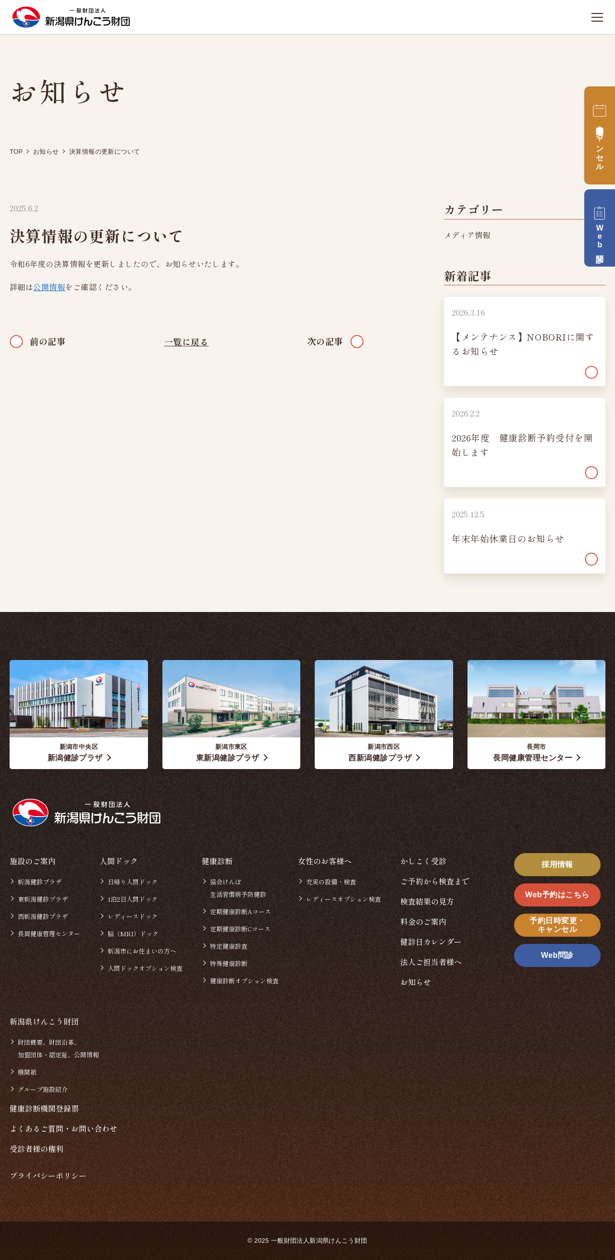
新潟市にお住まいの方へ (142, 950)
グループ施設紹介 (43, 1089)
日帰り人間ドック (133, 881)
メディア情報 (467, 235)
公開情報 (49, 287)
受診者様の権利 (36, 1148)
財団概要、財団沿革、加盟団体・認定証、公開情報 (58, 1048)
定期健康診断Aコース (240, 911)
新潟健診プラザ (40, 881)
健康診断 (217, 861)
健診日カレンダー (431, 941)
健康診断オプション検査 (244, 980)
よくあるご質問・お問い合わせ (63, 1128)
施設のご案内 (33, 861)
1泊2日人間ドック (133, 899)
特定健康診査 (228, 946)
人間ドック (118, 861)
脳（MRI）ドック (133, 933)
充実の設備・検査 (331, 881)
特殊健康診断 (228, 963)
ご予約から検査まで (434, 881)
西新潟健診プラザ (43, 916)
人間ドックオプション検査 (145, 968)
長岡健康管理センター (49, 933)
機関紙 (27, 1072)
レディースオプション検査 (343, 899)
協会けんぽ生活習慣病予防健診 (238, 888)
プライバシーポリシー (48, 1175)
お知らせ (415, 982)
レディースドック (133, 916)
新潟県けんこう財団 (44, 1021)
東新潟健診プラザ (43, 899)
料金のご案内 (423, 921)
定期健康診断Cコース (240, 928)
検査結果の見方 (427, 901)
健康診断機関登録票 (44, 1108)
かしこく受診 (423, 861)
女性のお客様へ (325, 861)
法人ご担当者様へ (431, 961)
